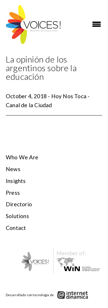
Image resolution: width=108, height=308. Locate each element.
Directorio (19, 204)
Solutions (17, 216)
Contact (16, 227)
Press (13, 192)
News (13, 169)
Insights (16, 180)
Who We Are (22, 157)
